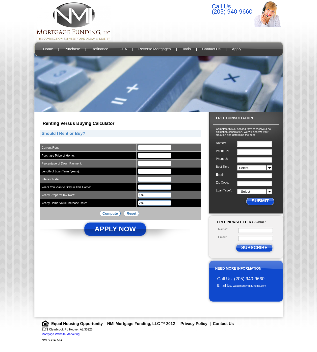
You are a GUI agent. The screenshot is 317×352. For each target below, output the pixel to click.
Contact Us (211, 49)
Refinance (99, 49)
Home (48, 49)
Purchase (72, 49)
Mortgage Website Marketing (60, 334)
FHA (123, 49)
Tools (186, 49)
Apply (236, 49)
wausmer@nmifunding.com (249, 285)
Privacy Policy (194, 324)
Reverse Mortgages (154, 49)
